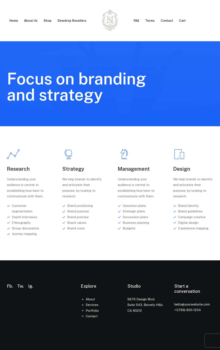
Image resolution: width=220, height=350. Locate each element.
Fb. (10, 286)
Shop (48, 20)
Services (92, 305)
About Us (31, 20)
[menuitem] (13, 20)
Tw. (20, 286)
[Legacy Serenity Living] (110, 21)
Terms (150, 20)
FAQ (136, 20)
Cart (182, 20)
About (90, 299)
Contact (167, 20)
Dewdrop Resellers (72, 20)
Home (13, 20)
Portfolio (92, 310)
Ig (30, 286)
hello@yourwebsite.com (192, 304)
